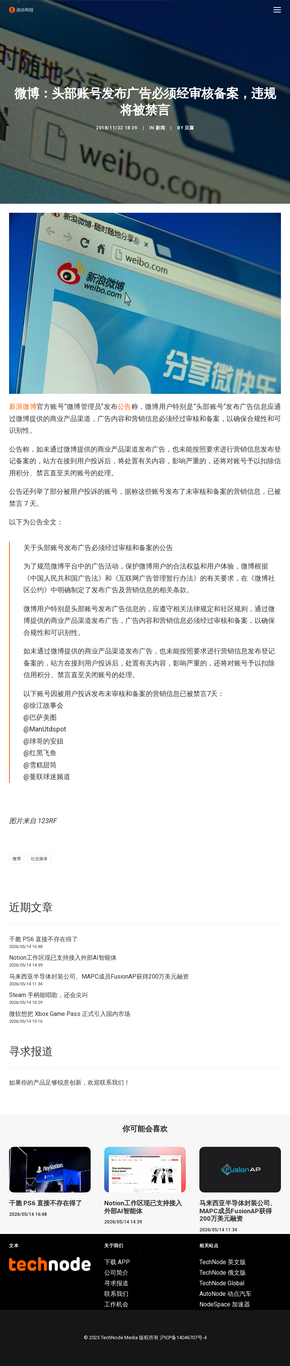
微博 (16, 858)
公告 (124, 406)
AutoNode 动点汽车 (225, 1293)
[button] (277, 10)
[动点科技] (21, 10)
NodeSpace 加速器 (224, 1304)
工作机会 (116, 1304)
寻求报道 (116, 1283)
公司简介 (116, 1272)
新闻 (160, 128)
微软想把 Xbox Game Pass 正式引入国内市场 (69, 1013)
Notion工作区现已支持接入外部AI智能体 (63, 957)
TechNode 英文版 (222, 1262)
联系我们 (112, 1082)
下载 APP (117, 1262)
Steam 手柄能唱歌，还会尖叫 (48, 995)
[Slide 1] (141, 1251)
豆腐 (189, 128)
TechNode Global (221, 1283)
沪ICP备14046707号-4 (183, 1337)
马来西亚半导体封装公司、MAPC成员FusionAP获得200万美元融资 (99, 976)
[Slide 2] (149, 1251)
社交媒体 (39, 858)
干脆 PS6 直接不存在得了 (43, 939)
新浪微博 (23, 406)
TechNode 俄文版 (222, 1272)
